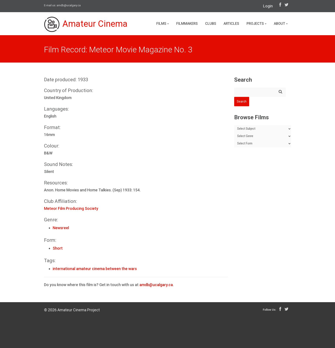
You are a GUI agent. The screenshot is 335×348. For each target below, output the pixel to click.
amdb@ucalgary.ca (69, 5)
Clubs (210, 24)
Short (58, 248)
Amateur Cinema (85, 24)
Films (162, 24)
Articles (231, 24)
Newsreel (61, 227)
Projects (256, 24)
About (281, 24)
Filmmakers (187, 24)
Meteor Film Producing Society (71, 208)
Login (268, 6)
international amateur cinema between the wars (95, 268)
